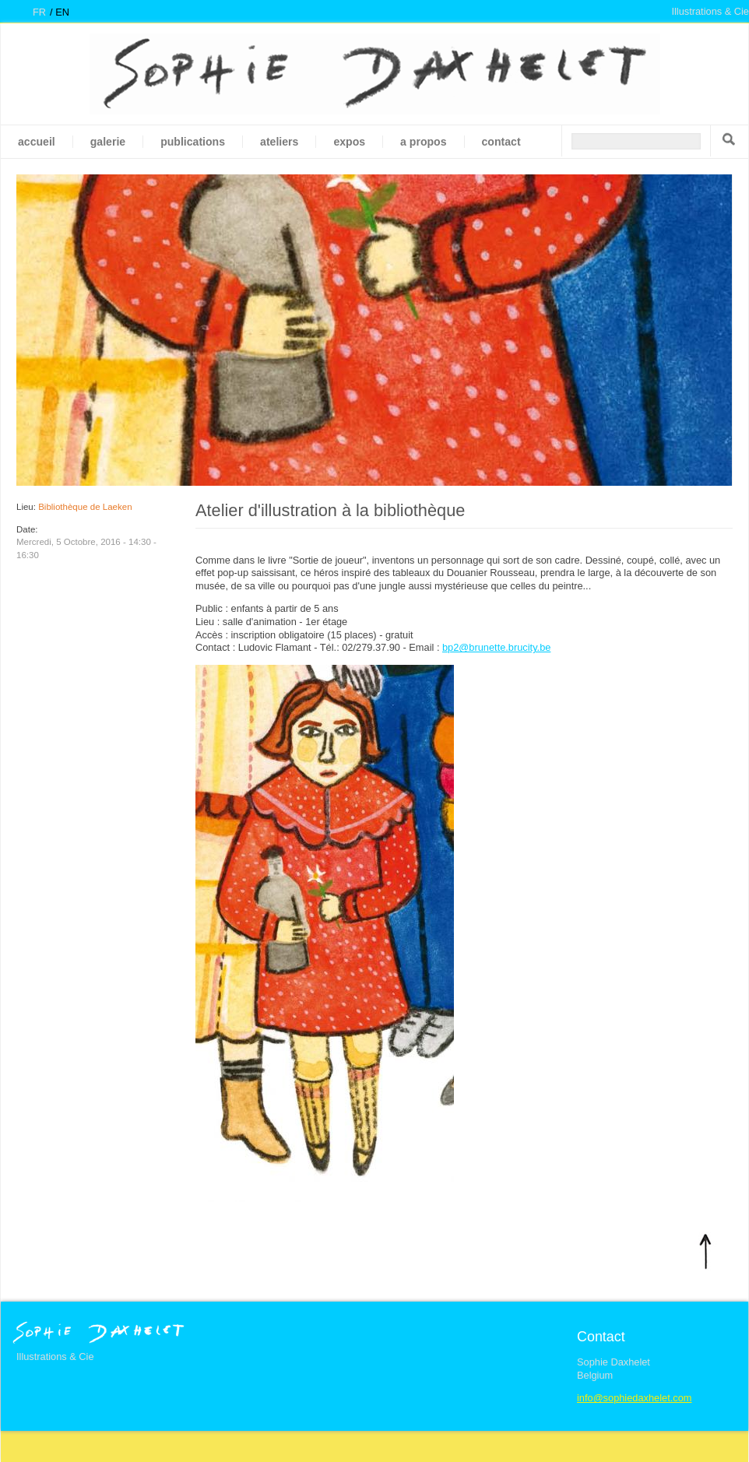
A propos (423, 141)
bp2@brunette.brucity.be (496, 647)
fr (39, 12)
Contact (501, 141)
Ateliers (279, 141)
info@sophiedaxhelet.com (634, 1398)
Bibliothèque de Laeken (85, 506)
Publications (192, 141)
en (62, 12)
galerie (107, 141)
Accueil (36, 141)
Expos (349, 141)
